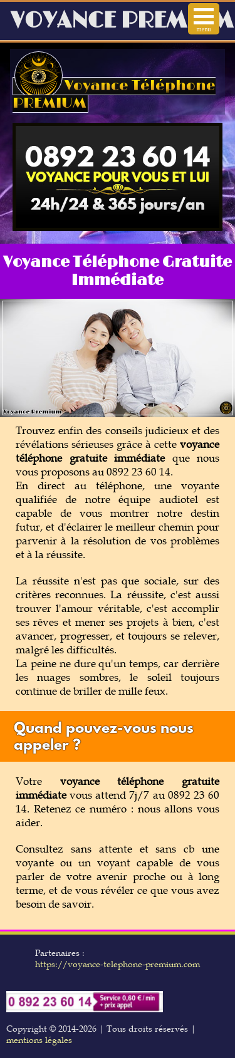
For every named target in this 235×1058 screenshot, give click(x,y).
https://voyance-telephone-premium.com (117, 964)
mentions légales (39, 1039)
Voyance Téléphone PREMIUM (114, 94)
